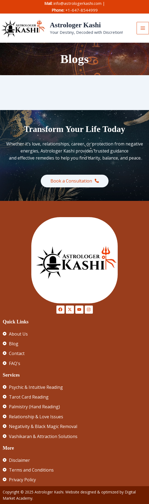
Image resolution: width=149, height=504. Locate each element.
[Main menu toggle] (143, 28)
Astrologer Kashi (75, 25)
